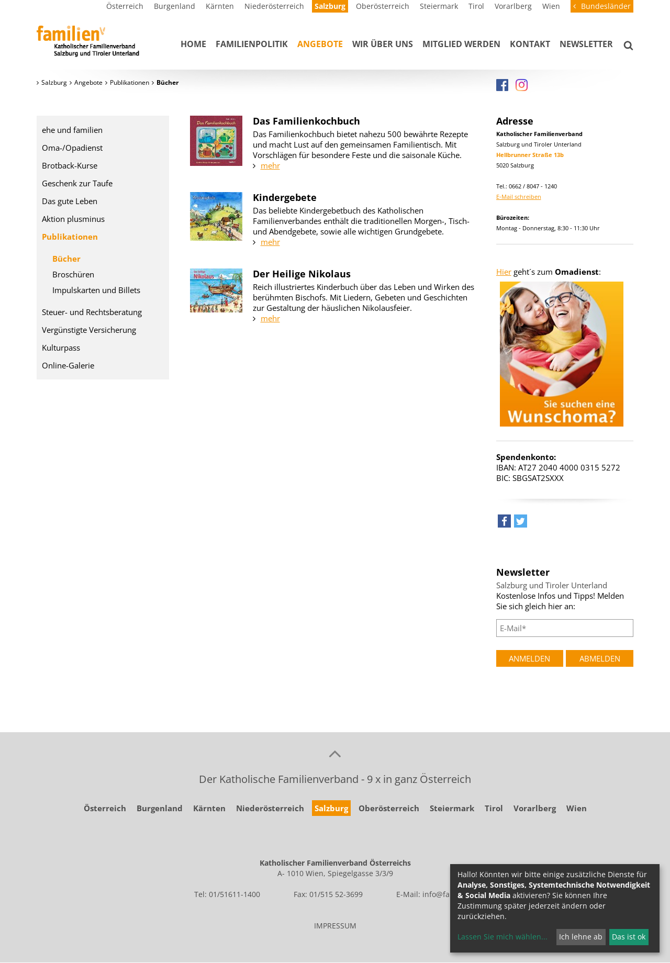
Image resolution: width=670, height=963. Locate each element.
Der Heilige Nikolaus (302, 273)
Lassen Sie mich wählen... (502, 937)
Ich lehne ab (580, 937)
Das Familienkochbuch (306, 121)
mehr (270, 165)
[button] (504, 523)
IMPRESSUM (335, 926)
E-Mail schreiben (518, 196)
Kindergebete (285, 197)
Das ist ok (628, 937)
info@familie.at (449, 894)
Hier (503, 271)
